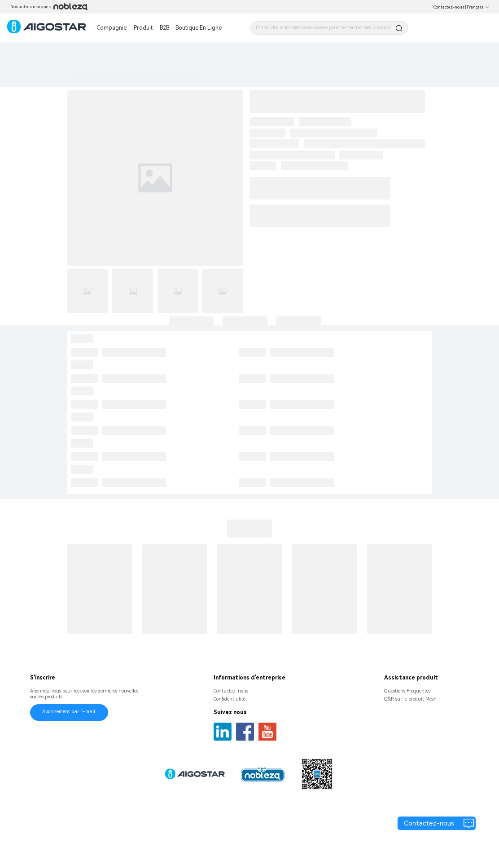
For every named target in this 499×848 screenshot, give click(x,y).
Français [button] (478, 7)
